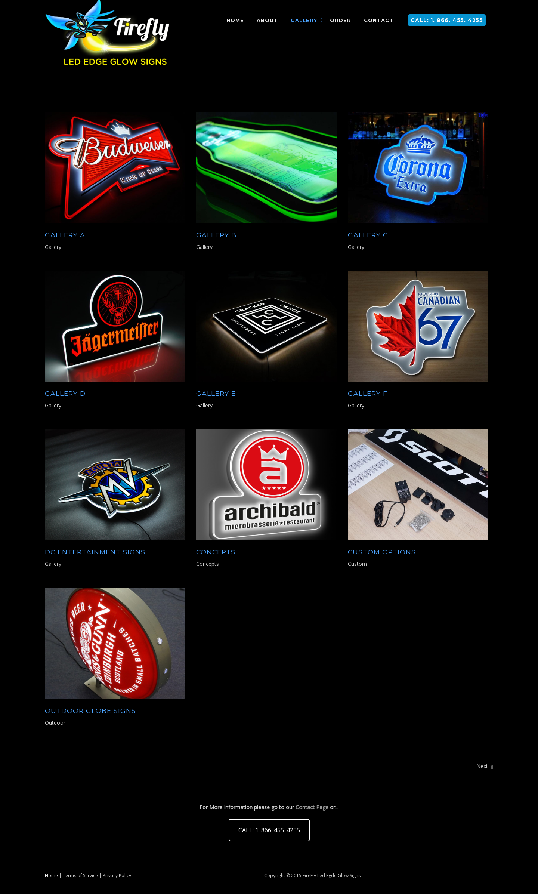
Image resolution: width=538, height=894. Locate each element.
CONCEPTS (215, 552)
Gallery (53, 246)
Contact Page (312, 807)
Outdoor (55, 722)
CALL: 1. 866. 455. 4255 (447, 20)
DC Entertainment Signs (95, 552)
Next (484, 766)
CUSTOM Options (382, 552)
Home (51, 875)
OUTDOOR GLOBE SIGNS (90, 711)
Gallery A (65, 235)
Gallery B (216, 235)
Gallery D (65, 393)
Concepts (207, 563)
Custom (357, 563)
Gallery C (368, 235)
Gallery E (216, 393)
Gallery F (367, 393)
